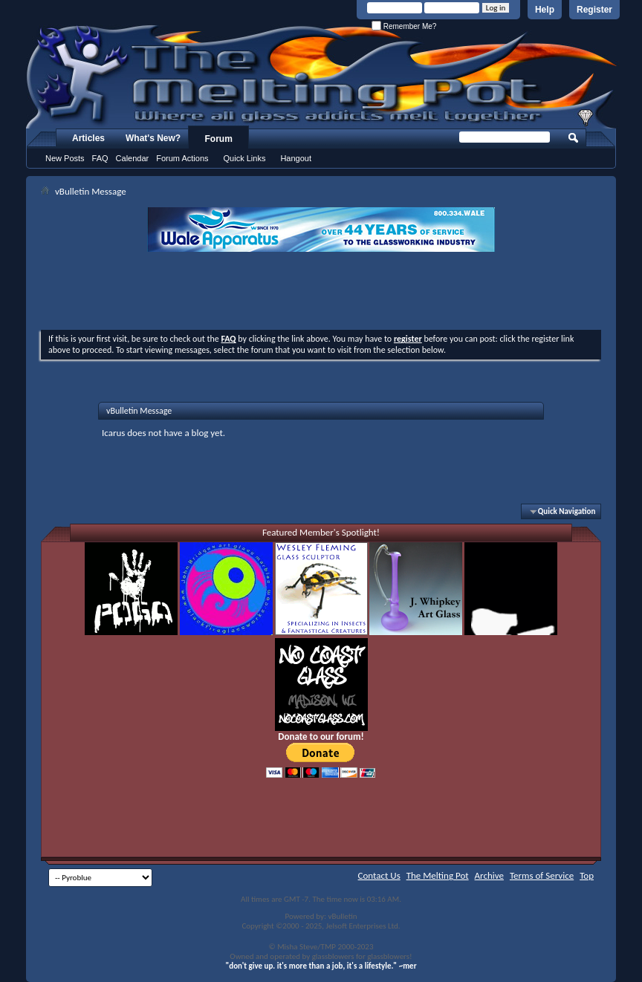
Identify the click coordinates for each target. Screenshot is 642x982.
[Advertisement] (321, 292)
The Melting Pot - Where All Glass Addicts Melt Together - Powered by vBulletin (322, 77)
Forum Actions (182, 158)
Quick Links (245, 158)
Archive (489, 875)
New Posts (65, 158)
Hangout (295, 158)
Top (587, 875)
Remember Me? (404, 26)
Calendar (132, 158)
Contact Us (379, 875)
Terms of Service (542, 875)
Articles (88, 138)
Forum (219, 139)
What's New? (153, 138)
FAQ (100, 158)
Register (594, 9)
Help (544, 9)
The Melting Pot (437, 875)
